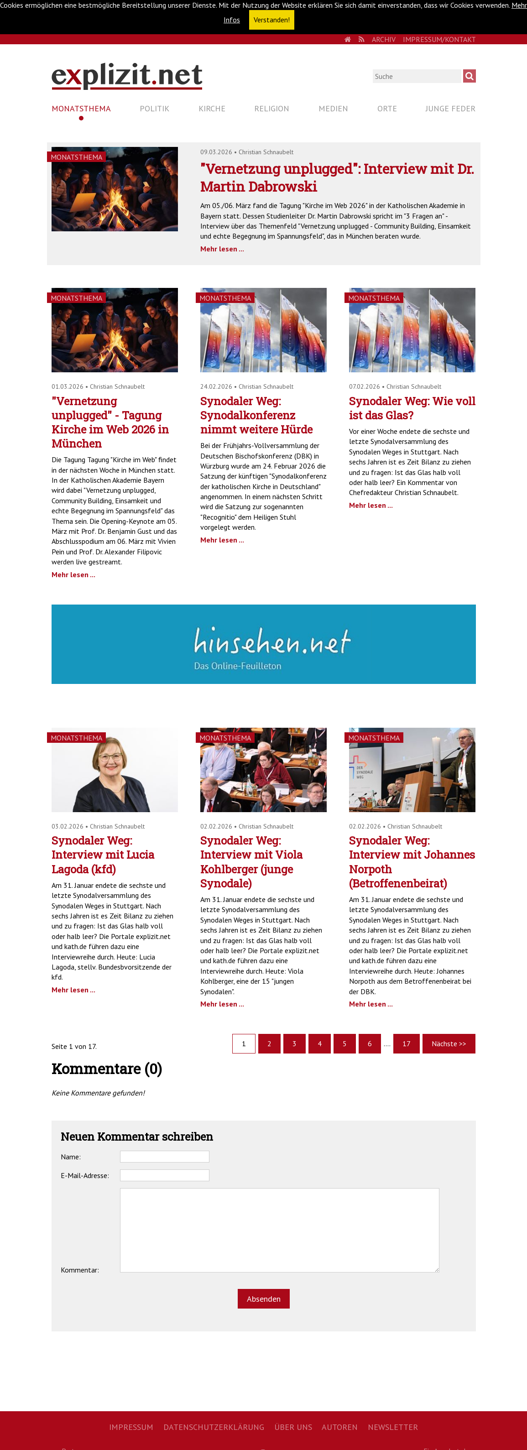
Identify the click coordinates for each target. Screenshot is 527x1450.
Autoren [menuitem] (340, 1427)
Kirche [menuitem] (211, 108)
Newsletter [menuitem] (393, 1427)
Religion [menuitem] (271, 108)
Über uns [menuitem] (293, 1427)
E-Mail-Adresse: (85, 1175)
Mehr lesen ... (222, 248)
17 (406, 1043)
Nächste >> (449, 1043)
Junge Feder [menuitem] (450, 108)
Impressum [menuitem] (131, 1427)
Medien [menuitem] (333, 108)
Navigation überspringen (51, 100)
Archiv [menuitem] (384, 39)
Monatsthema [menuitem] (81, 108)
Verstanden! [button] (272, 19)
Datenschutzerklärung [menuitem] (213, 1427)
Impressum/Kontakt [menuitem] (439, 39)
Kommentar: (80, 1269)
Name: (71, 1156)
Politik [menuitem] (154, 108)
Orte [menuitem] (387, 108)
